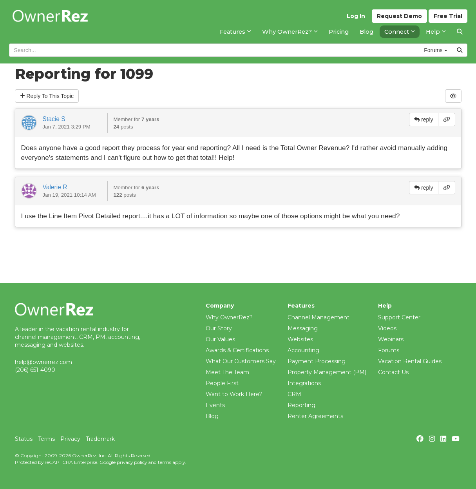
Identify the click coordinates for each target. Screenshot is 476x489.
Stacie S (54, 119)
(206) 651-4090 (35, 369)
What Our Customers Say (241, 361)
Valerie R (55, 187)
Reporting (301, 405)
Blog (212, 416)
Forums (388, 350)
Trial (448, 16)
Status (24, 438)
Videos (387, 328)
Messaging (303, 328)
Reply (47, 96)
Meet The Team (227, 372)
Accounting (303, 350)
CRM (294, 394)
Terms (46, 438)
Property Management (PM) (327, 372)
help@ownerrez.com (43, 362)
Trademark (100, 438)
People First (222, 383)
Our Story (219, 328)
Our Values (220, 339)
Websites (300, 339)
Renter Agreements (315, 416)
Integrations (304, 383)
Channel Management (318, 317)
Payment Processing (317, 361)
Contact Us (393, 372)
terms (164, 462)
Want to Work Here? (234, 394)
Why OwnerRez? (229, 317)
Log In (356, 16)
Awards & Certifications (237, 350)
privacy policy (132, 462)
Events (215, 405)
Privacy (70, 438)
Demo (399, 16)
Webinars (391, 339)
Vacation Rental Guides (410, 361)
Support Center (399, 317)
